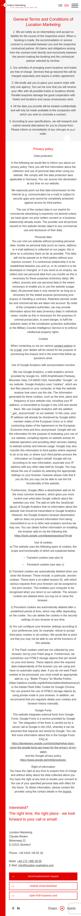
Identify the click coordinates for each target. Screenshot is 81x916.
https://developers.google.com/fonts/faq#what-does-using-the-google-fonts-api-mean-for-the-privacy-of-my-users (43, 747)
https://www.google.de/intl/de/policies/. (43, 759)
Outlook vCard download (43, 886)
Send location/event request (43, 876)
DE (60, 5)
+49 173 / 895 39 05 (29, 861)
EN (67, 5)
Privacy (52, 908)
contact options (63, 345)
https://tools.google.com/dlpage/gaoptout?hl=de (43, 535)
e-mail (18, 349)
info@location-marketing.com (36, 865)
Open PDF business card (43, 895)
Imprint (67, 791)
